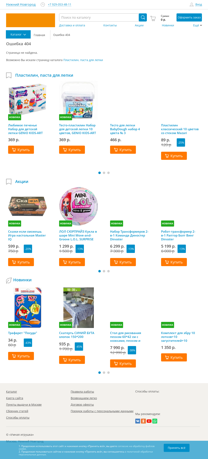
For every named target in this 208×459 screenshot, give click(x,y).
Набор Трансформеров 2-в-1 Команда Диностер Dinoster (129, 235)
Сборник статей (17, 411)
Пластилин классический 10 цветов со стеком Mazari (180, 129)
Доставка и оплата (72, 25)
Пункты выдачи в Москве (24, 404)
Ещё (196, 25)
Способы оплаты (17, 417)
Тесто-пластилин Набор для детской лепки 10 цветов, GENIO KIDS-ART (77, 129)
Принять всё (176, 448)
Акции (139, 25)
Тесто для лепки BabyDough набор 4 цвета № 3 (125, 129)
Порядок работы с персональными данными (102, 411)
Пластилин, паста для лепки (83, 60)
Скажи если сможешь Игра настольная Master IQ (27, 235)
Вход (198, 4)
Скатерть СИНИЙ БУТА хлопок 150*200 (76, 335)
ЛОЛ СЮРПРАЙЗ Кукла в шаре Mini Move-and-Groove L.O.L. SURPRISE (78, 235)
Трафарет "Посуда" (22, 333)
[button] (99, 173)
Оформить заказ (189, 17)
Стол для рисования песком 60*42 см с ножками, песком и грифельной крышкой (127, 336)
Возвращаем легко (84, 398)
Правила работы (82, 391)
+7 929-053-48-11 (59, 4)
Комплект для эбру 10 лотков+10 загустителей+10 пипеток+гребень (178, 336)
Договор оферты (82, 404)
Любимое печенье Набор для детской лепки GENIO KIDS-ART (25, 129)
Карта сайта (14, 398)
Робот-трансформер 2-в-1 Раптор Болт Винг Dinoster (178, 235)
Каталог (11, 391)
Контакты (110, 25)
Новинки (168, 25)
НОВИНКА (14, 117)
